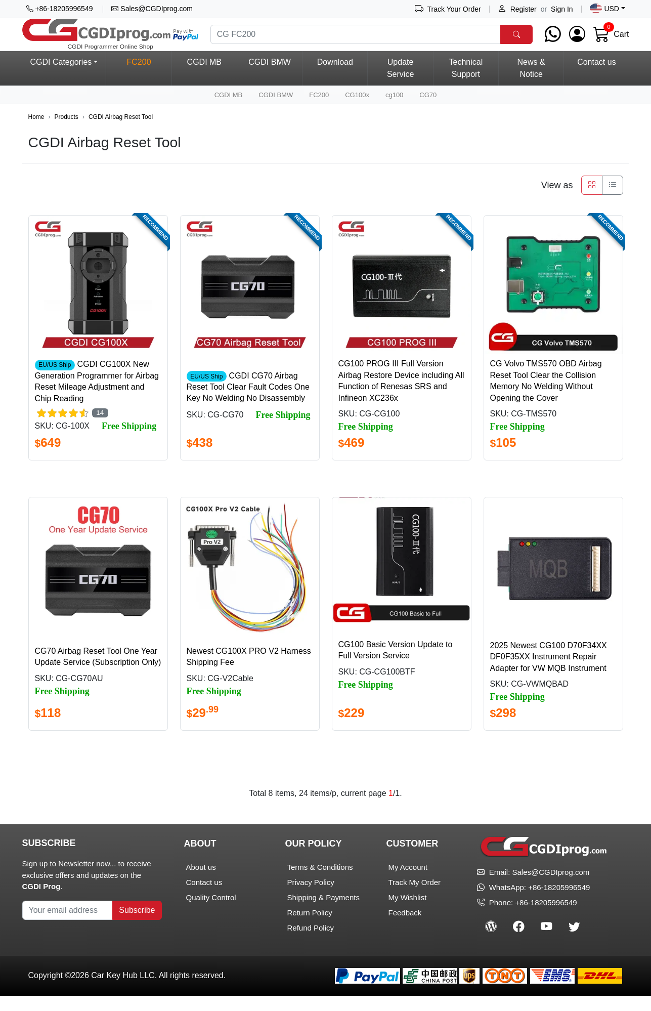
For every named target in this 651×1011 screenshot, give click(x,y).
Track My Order (414, 897)
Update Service (400, 83)
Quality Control (211, 912)
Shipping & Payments (323, 912)
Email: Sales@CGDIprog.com (533, 887)
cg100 (394, 110)
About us (201, 882)
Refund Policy (310, 943)
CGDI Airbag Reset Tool (121, 132)
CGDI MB (204, 77)
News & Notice (531, 83)
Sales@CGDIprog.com (151, 9)
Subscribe (137, 925)
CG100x (357, 110)
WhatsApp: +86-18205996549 (539, 903)
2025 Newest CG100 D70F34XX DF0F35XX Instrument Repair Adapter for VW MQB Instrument (548, 672)
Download (335, 77)
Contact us (596, 77)
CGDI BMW (269, 77)
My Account (407, 882)
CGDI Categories (61, 77)
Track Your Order (448, 9)
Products (66, 132)
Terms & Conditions (320, 882)
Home (36, 132)
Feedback (404, 927)
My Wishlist (407, 912)
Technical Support (466, 83)
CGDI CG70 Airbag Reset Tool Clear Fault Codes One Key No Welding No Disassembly (248, 402)
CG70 (428, 110)
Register (517, 9)
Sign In (562, 9)
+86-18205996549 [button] (59, 9)
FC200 (319, 110)
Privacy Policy (310, 897)
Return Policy (309, 927)
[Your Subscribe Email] (67, 925)
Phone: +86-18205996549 (527, 918)
